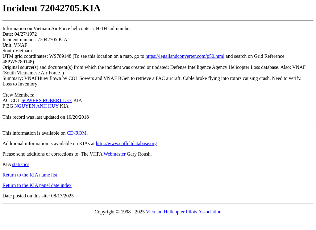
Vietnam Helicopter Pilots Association (184, 211)
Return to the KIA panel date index (37, 185)
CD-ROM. (77, 133)
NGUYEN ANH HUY (37, 106)
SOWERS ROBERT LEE (47, 100)
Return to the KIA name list (29, 174)
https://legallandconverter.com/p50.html (184, 56)
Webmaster (114, 154)
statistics (20, 164)
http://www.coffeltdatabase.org (126, 143)
